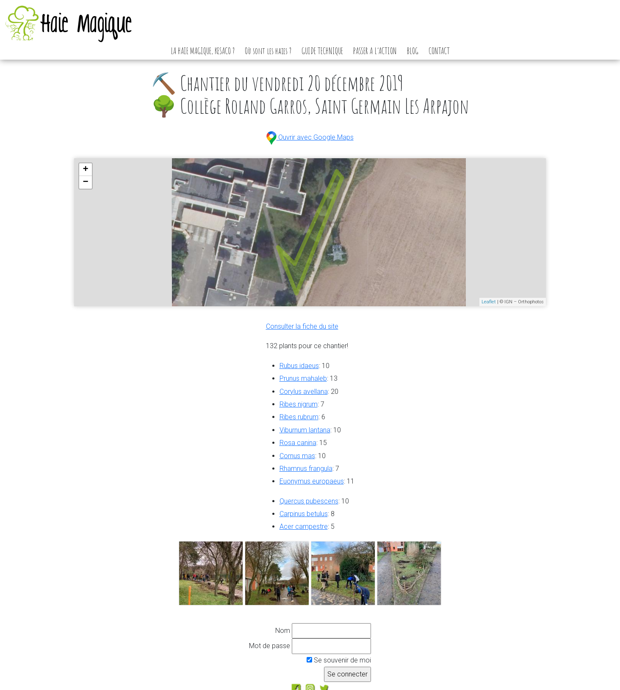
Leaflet (489, 302)
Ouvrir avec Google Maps (309, 137)
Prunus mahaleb (303, 378)
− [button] (86, 182)
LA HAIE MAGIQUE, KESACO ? (203, 50)
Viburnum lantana (305, 430)
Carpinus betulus (304, 514)
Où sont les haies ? (268, 50)
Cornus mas (297, 456)
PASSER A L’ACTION (375, 50)
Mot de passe (269, 646)
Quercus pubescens (309, 501)
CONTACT (439, 50)
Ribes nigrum (299, 404)
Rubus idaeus (299, 366)
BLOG (412, 50)
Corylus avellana (304, 392)
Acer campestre (304, 526)
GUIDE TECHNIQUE (322, 50)
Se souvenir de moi (339, 660)
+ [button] (86, 169)
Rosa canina (298, 443)
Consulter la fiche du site (302, 326)
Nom (282, 631)
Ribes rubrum (299, 417)
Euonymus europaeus (312, 481)
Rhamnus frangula (306, 469)
